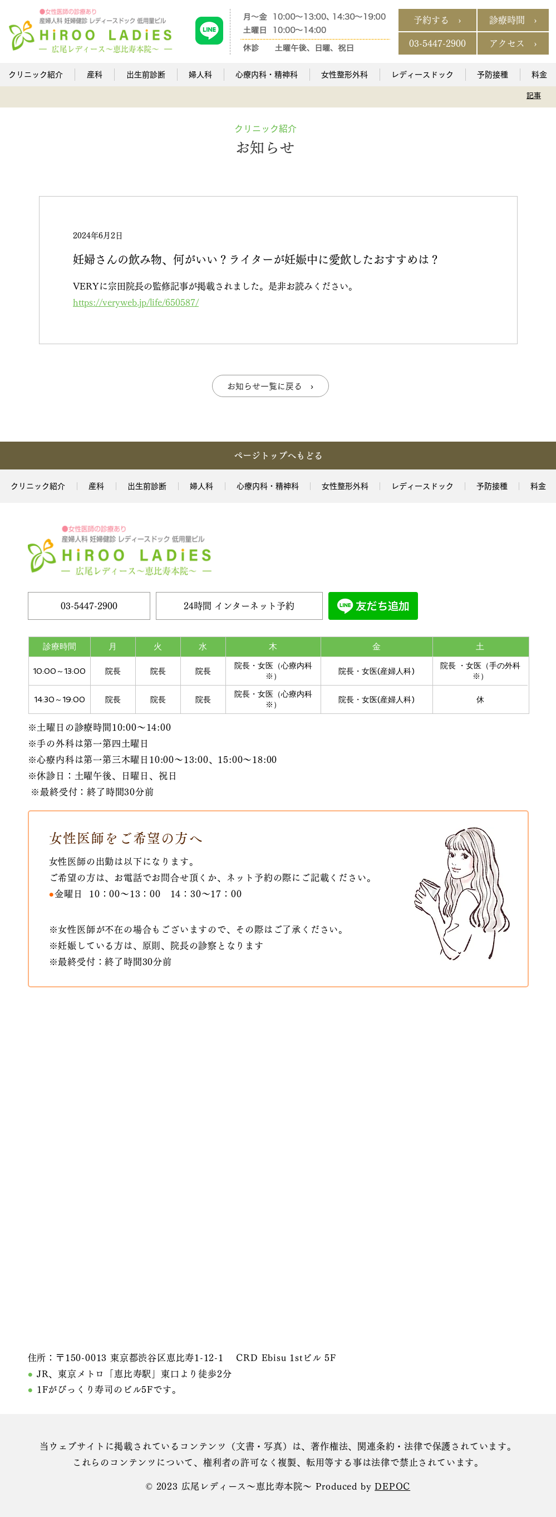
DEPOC (392, 1486)
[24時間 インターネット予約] (239, 606)
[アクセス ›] (513, 43)
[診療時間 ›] (513, 20)
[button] (94, 74)
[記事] (534, 95)
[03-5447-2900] (437, 43)
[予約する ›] (437, 20)
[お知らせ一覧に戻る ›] (270, 386)
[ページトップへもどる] (278, 455)
